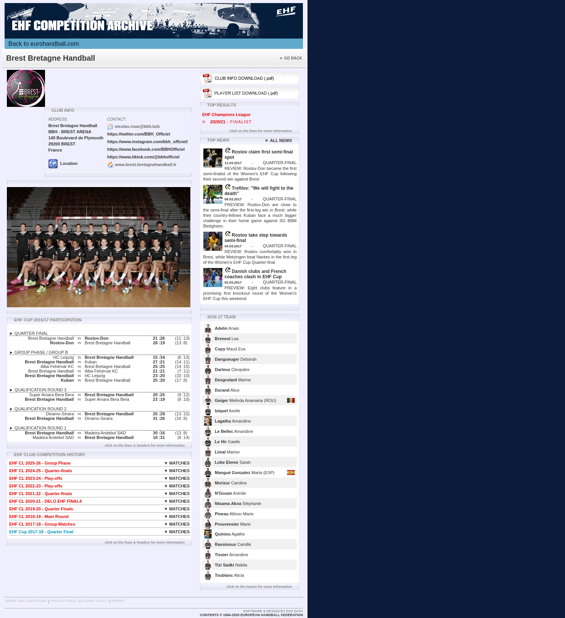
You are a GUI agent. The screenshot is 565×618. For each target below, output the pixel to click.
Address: (58, 119)
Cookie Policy (94, 601)
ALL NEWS (278, 140)
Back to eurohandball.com (43, 43)
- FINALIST (227, 121)
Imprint (118, 601)
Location (63, 163)
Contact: (116, 119)
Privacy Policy (64, 601)
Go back (291, 58)
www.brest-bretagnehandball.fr (146, 164)
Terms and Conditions (26, 601)
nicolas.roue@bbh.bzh (137, 126)
